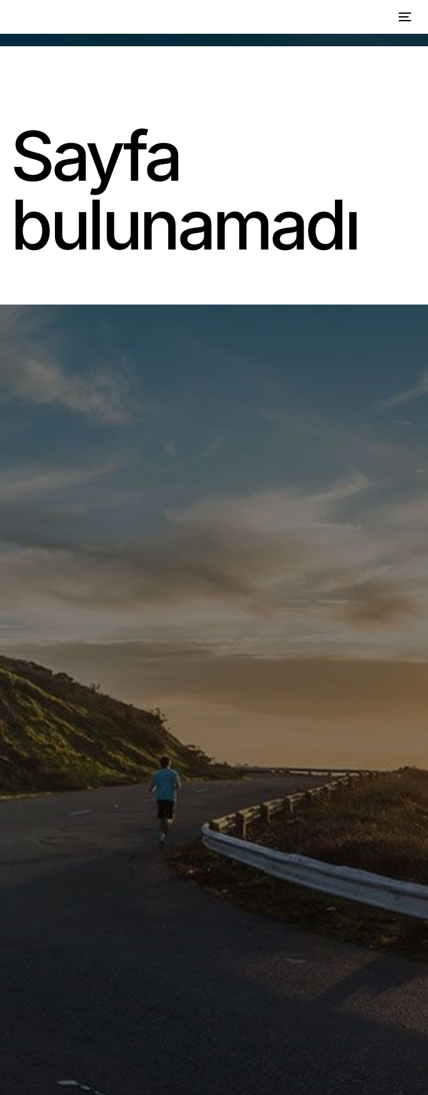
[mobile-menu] (403, 17)
